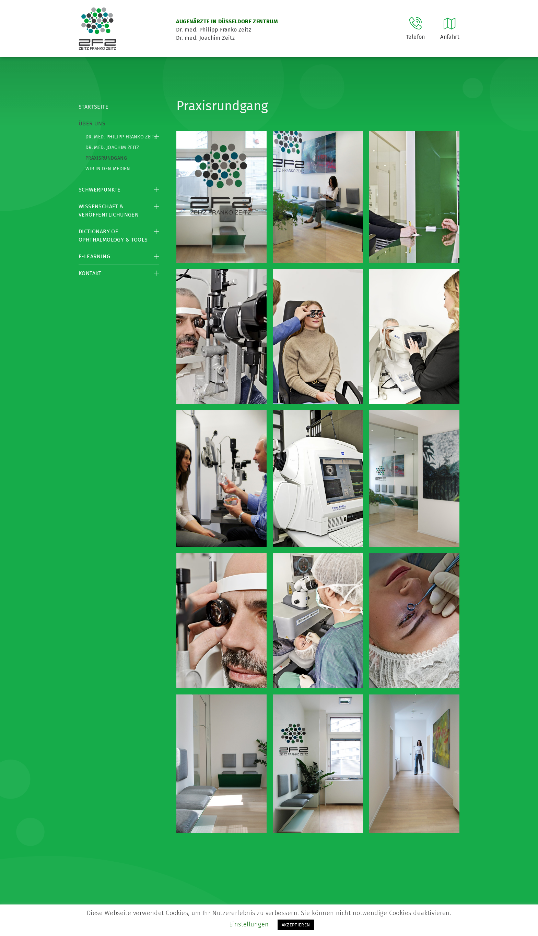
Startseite (93, 106)
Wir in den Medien (107, 169)
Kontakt (90, 273)
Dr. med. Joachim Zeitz (112, 147)
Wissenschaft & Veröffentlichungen (109, 210)
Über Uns (92, 123)
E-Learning (94, 256)
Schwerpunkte (100, 189)
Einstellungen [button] (249, 924)
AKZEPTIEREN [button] (296, 924)
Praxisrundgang (106, 158)
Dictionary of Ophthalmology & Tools (113, 235)
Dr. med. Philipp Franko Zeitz (121, 137)
